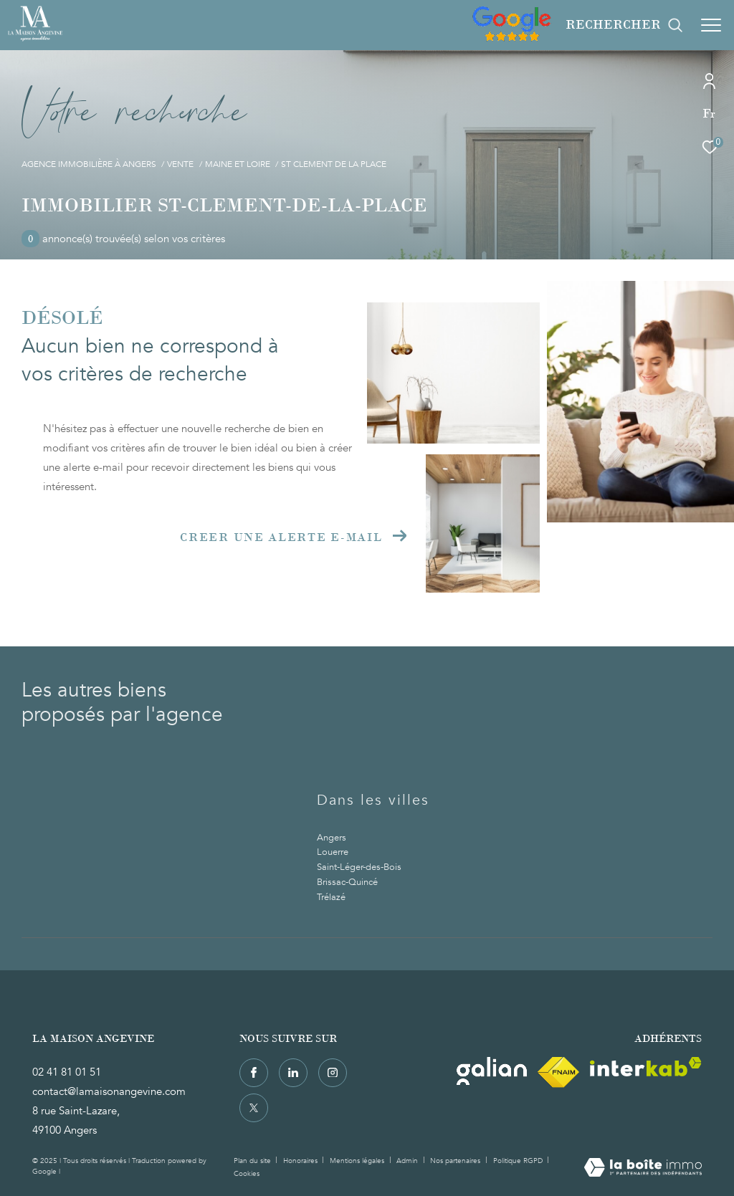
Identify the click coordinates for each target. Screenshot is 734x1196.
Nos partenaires (456, 1161)
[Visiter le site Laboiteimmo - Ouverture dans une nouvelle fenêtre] (643, 1169)
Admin (408, 1161)
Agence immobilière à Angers (89, 164)
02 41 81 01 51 (66, 1072)
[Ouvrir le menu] (711, 25)
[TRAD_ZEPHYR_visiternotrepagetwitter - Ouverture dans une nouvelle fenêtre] (253, 1108)
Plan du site (253, 1161)
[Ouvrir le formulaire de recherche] (624, 25)
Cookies (246, 1174)
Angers (331, 837)
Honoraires (301, 1161)
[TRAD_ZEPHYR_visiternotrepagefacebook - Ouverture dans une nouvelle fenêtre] (253, 1072)
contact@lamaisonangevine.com (109, 1091)
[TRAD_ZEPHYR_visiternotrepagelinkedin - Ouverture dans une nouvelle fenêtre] (293, 1072)
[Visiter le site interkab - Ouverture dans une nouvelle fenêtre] (646, 1066)
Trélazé (331, 897)
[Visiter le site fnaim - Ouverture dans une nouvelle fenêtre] (558, 1072)
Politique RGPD (518, 1161)
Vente (180, 164)
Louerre (332, 852)
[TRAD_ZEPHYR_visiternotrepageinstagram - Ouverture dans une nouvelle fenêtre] (332, 1072)
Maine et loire (237, 164)
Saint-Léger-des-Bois (359, 867)
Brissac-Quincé (347, 882)
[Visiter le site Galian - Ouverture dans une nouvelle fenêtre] (492, 1071)
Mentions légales (358, 1161)
